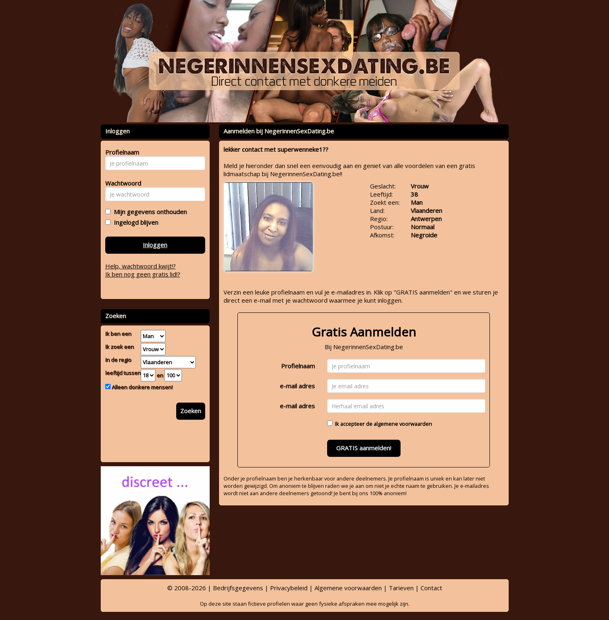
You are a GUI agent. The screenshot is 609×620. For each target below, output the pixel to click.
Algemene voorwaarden (348, 588)
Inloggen (155, 245)
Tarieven (401, 588)
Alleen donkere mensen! (142, 387)
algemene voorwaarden (403, 423)
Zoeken (190, 411)
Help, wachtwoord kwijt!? (140, 266)
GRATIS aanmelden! (363, 448)
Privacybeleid (289, 588)
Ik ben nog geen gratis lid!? (142, 274)
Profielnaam (298, 366)
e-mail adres (297, 386)
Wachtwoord (121, 183)
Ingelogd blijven (134, 222)
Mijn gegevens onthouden (149, 212)
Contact (431, 588)
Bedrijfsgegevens (238, 588)
